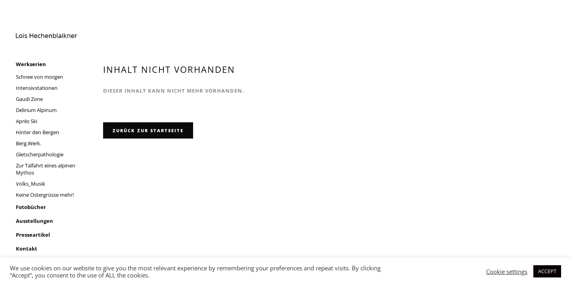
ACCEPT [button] (547, 271)
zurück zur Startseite (148, 130)
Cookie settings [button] (506, 271)
